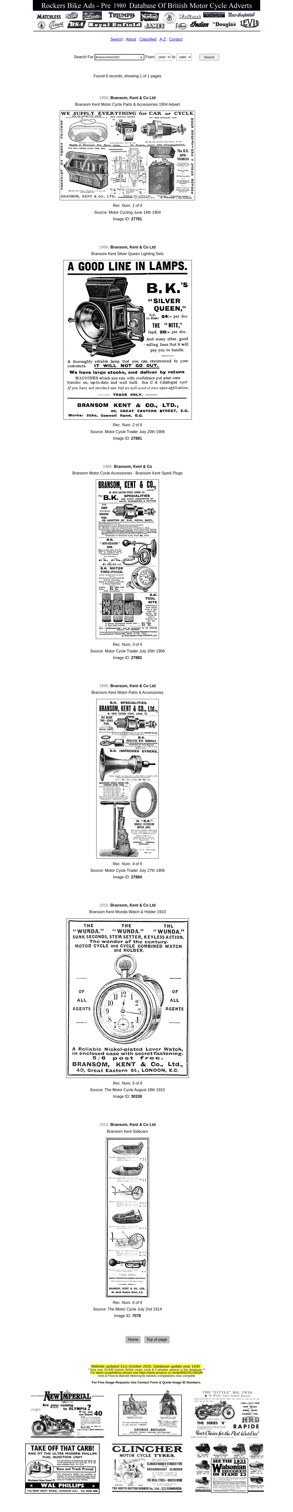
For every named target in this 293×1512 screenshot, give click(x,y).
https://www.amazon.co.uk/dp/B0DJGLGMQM (171, 1372)
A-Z (162, 39)
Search (116, 39)
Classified (147, 39)
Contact (176, 39)
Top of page (156, 1340)
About (131, 39)
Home (133, 1340)
